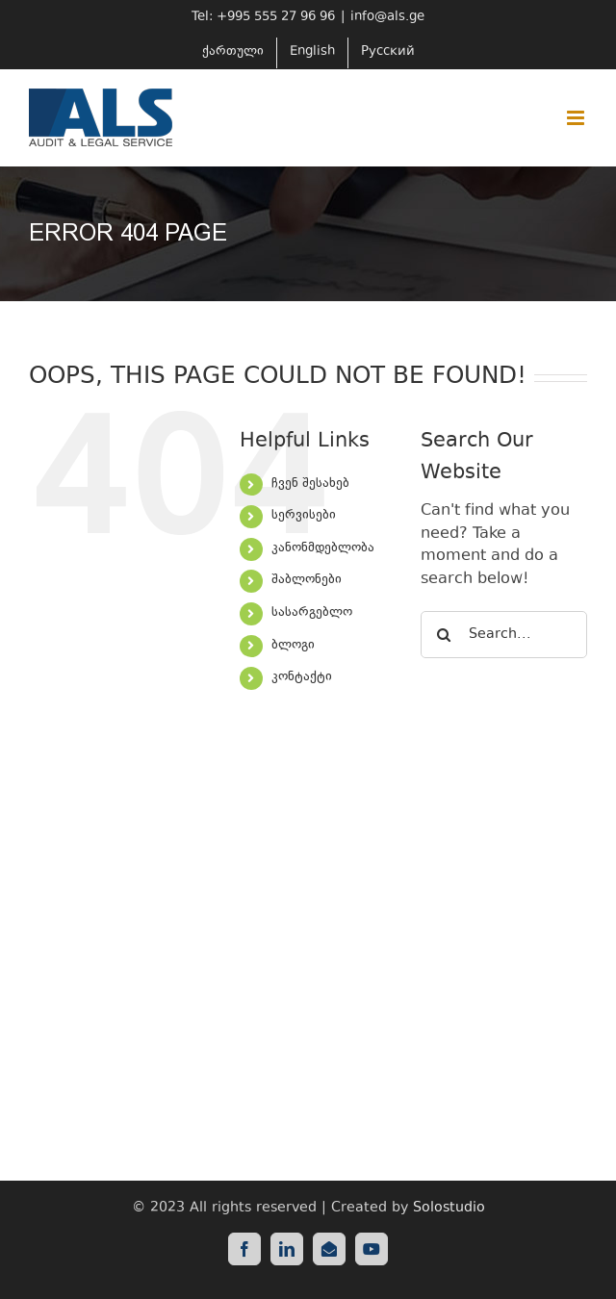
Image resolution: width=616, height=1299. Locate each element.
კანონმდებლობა (322, 548)
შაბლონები (306, 580)
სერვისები (303, 515)
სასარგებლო (311, 613)
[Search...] (504, 634)
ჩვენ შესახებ (310, 484)
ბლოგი (293, 645)
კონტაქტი (301, 677)
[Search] (444, 634)
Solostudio (449, 1208)
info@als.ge (387, 17)
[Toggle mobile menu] (577, 118)
